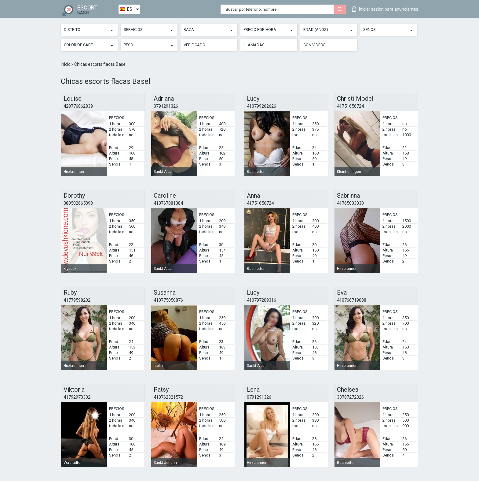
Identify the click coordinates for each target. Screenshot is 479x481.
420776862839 (78, 106)
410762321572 (168, 397)
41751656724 (350, 106)
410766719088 (351, 300)
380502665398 (78, 203)
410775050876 (168, 300)
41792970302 (77, 397)
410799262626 (261, 106)
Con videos (314, 45)
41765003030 (350, 203)
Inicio (66, 64)
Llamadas (254, 45)
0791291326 (166, 106)
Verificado (194, 45)
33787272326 (350, 397)
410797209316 (261, 300)
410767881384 (168, 203)
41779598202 (77, 300)
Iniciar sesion (385, 9)
